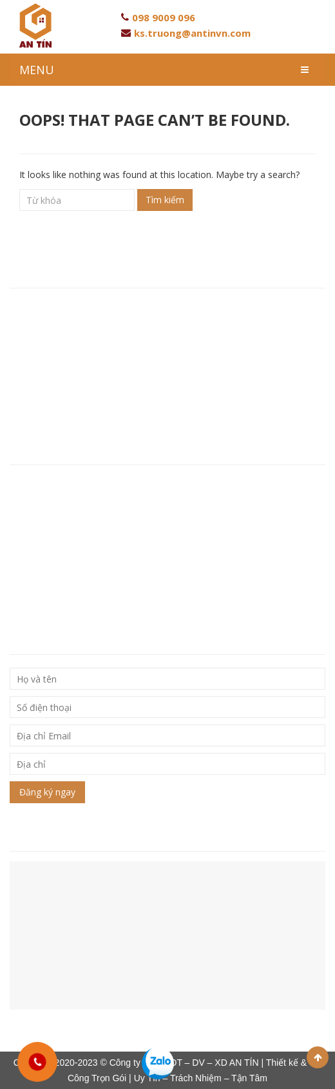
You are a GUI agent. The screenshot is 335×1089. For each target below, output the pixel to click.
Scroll (318, 1057)
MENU (36, 69)
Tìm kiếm (165, 200)
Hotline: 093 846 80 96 (60, 346)
